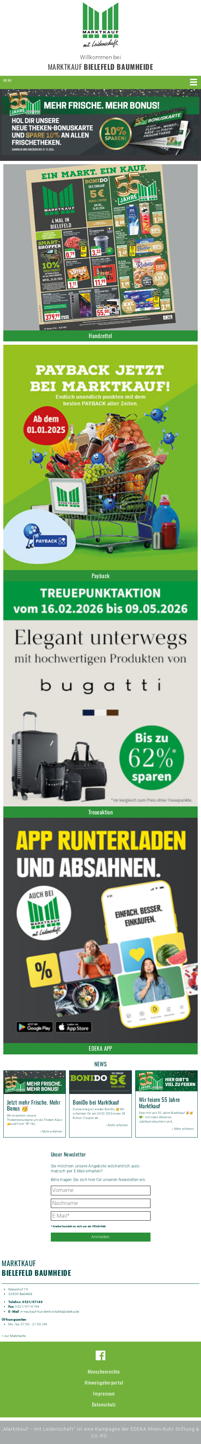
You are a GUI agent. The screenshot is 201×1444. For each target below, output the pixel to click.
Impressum (104, 1393)
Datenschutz (104, 1404)
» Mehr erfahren (51, 1131)
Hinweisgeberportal (104, 1382)
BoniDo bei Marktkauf (96, 1102)
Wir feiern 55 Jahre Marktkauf (159, 1102)
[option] (100, 122)
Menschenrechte (104, 1371)
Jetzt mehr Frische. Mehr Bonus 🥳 (33, 1105)
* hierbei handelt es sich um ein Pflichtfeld (78, 1226)
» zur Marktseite (14, 1336)
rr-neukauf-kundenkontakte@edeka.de (50, 1311)
